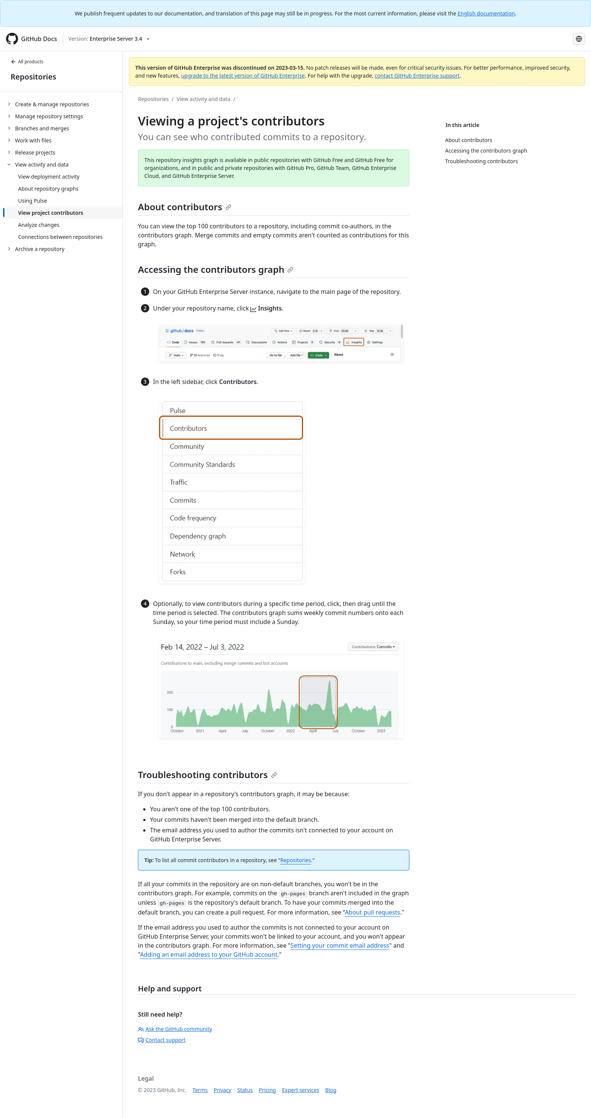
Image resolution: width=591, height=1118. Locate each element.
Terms (200, 1090)
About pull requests (372, 912)
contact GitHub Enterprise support (417, 75)
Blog (331, 1090)
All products (27, 61)
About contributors (184, 206)
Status (245, 1090)
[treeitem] (64, 104)
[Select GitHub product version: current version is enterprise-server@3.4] (109, 39)
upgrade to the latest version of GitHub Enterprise (243, 75)
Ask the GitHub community (175, 1028)
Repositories (33, 77)
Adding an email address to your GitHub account (208, 954)
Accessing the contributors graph (215, 269)
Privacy (222, 1090)
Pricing (267, 1090)
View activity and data (203, 98)
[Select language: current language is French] (579, 39)
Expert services (300, 1090)
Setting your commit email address (340, 945)
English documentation (486, 13)
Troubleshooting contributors (207, 774)
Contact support (161, 1039)
